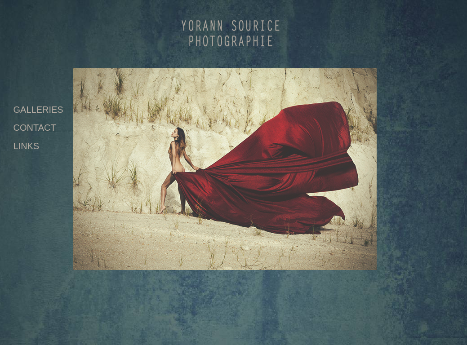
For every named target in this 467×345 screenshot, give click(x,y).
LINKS (26, 146)
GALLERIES (38, 110)
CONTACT (34, 128)
